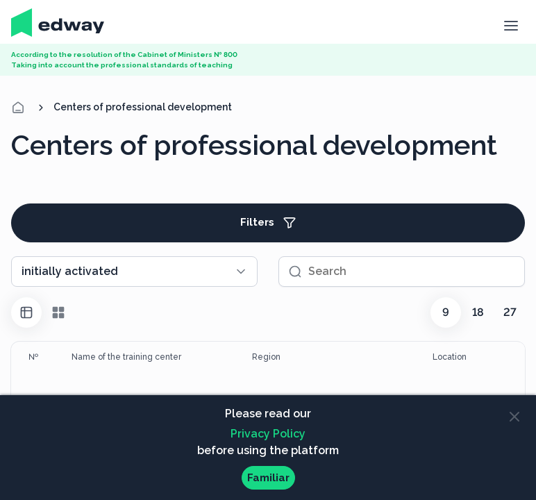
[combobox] (134, 271)
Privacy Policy (268, 433)
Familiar (268, 478)
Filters (268, 223)
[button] (510, 24)
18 (478, 312)
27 (510, 312)
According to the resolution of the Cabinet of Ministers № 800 (124, 54)
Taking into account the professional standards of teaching (122, 65)
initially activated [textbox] (70, 271)
